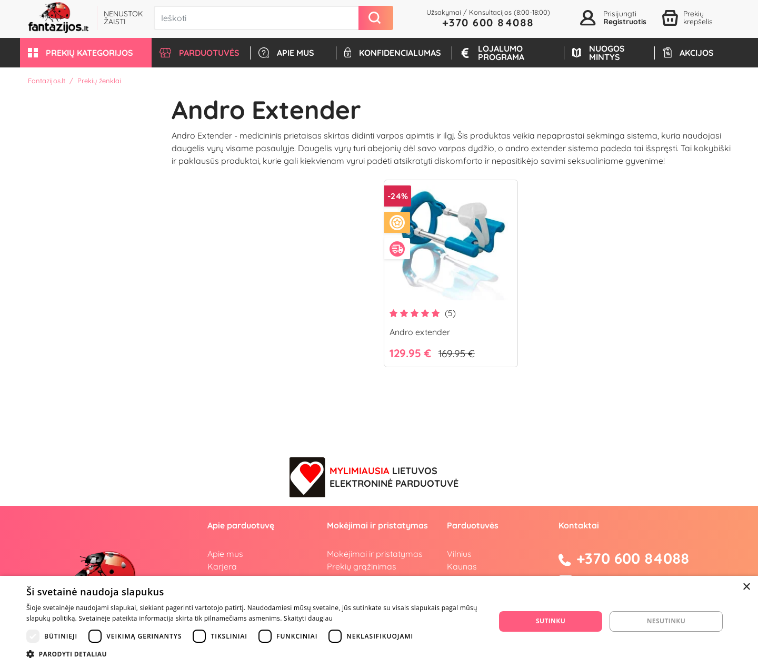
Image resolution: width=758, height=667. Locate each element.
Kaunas (462, 566)
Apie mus (225, 553)
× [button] (746, 587)
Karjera (222, 566)
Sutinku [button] (550, 620)
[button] (86, 52)
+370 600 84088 (488, 22)
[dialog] (379, 621)
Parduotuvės (472, 525)
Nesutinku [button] (666, 620)
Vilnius (459, 553)
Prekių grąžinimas (361, 566)
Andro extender (420, 332)
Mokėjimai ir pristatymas (375, 553)
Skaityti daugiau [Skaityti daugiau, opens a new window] (308, 618)
